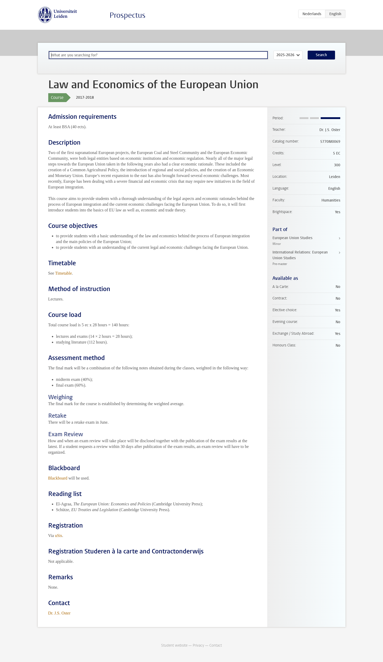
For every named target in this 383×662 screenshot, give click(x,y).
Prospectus (127, 15)
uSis (58, 535)
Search (321, 54)
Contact (215, 645)
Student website (174, 645)
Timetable (63, 273)
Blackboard (58, 478)
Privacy (198, 645)
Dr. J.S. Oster (59, 613)
